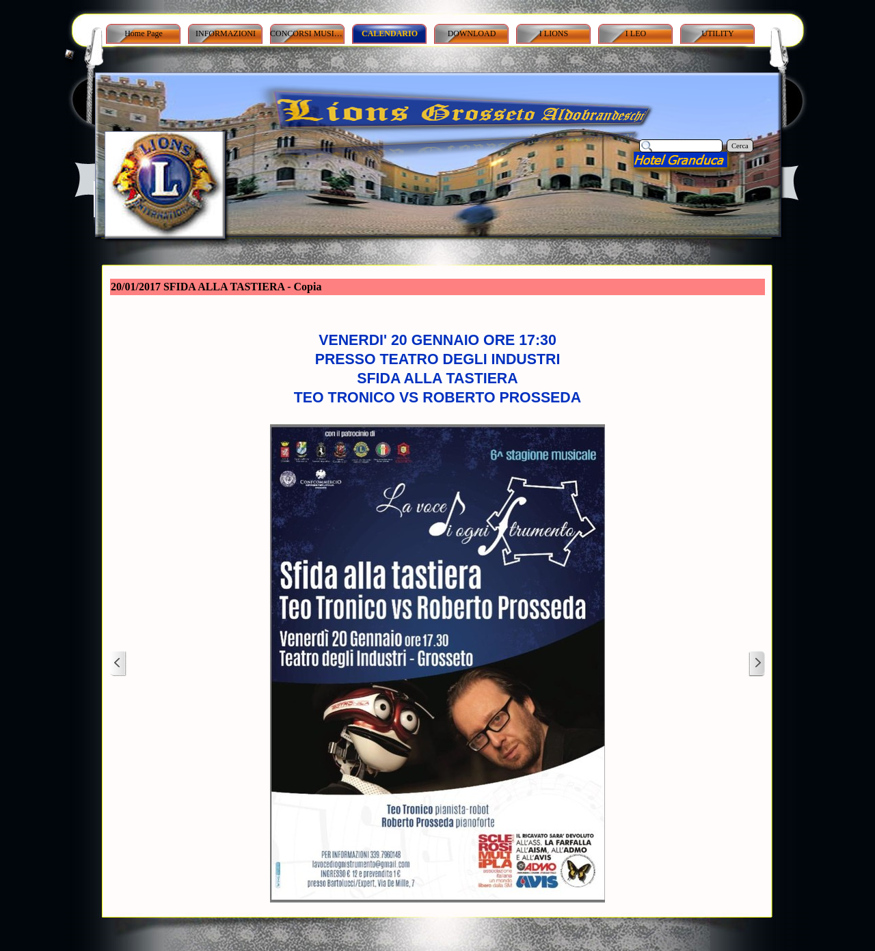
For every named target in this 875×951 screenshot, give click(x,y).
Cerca (740, 146)
